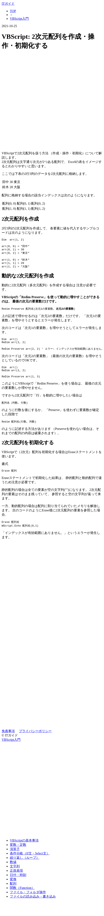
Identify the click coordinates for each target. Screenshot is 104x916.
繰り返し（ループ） (24, 867)
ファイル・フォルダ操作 (28, 901)
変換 (13, 889)
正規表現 (16, 880)
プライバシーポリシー (35, 740)
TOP (13, 11)
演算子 (15, 858)
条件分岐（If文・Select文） (30, 863)
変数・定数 (18, 854)
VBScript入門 (19, 18)
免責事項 (8, 740)
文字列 (15, 876)
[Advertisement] (46, 101)
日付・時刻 (18, 884)
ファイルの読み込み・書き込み (33, 906)
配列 (13, 893)
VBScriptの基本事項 (24, 850)
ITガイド (8, 3)
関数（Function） (22, 897)
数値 (13, 871)
